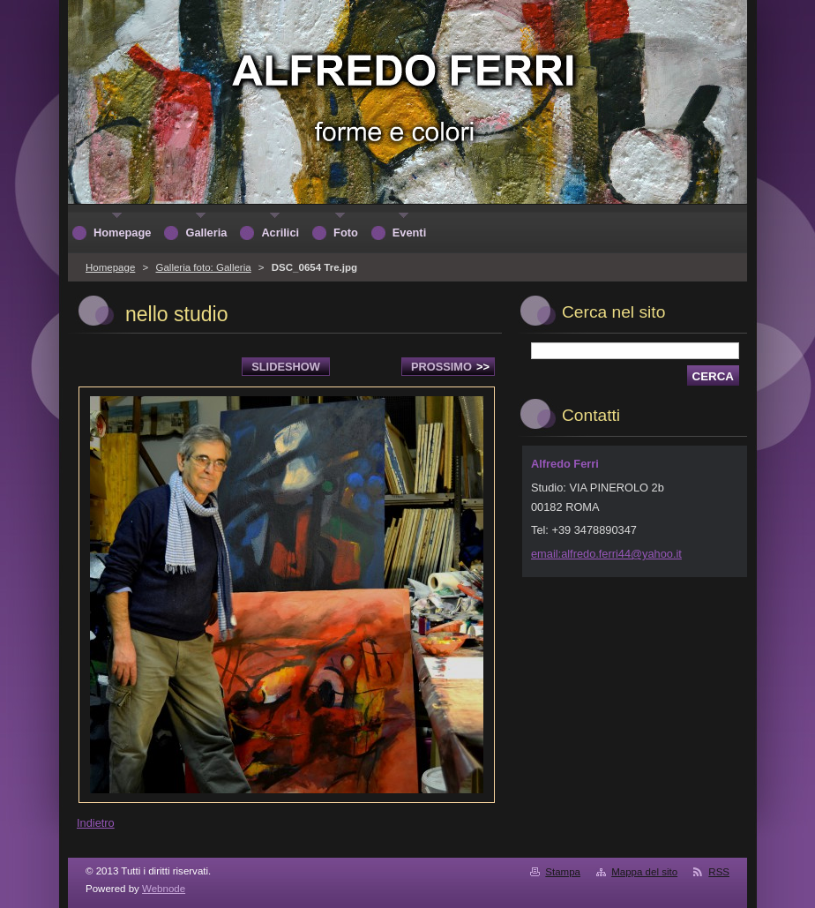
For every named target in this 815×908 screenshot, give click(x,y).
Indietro (96, 822)
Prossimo (450, 366)
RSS (718, 872)
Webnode (163, 888)
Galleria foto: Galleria (202, 267)
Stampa (562, 872)
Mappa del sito (644, 872)
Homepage (110, 267)
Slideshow (285, 366)
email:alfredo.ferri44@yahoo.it (606, 553)
